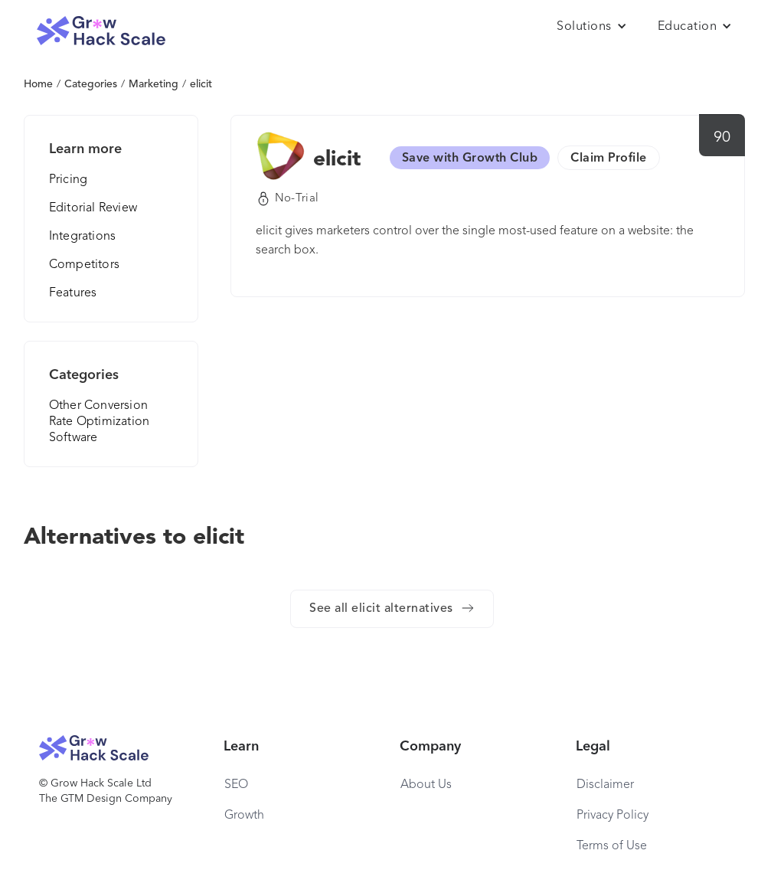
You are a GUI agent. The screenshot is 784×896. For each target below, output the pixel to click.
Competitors (84, 265)
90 (722, 138)
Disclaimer (605, 785)
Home (38, 84)
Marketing (153, 84)
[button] (591, 27)
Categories (90, 84)
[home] (101, 31)
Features (73, 293)
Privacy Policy (612, 815)
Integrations (82, 237)
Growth (244, 815)
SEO (236, 785)
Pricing (68, 180)
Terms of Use (612, 846)
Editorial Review (93, 208)
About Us (426, 785)
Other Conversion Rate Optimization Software (99, 422)
